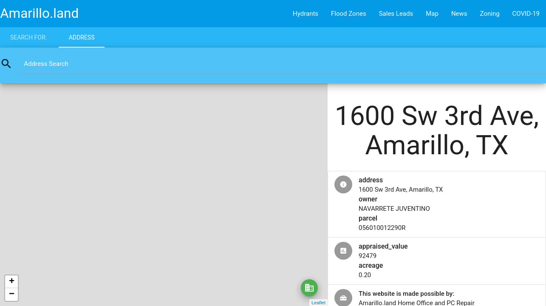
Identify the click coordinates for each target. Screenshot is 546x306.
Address (82, 37)
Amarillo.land (39, 13)
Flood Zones (348, 13)
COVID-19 (526, 13)
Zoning (490, 13)
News (459, 13)
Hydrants (305, 13)
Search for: (28, 37)
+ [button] (11, 281)
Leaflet (318, 302)
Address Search (46, 64)
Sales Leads (396, 13)
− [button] (11, 294)
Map (432, 13)
